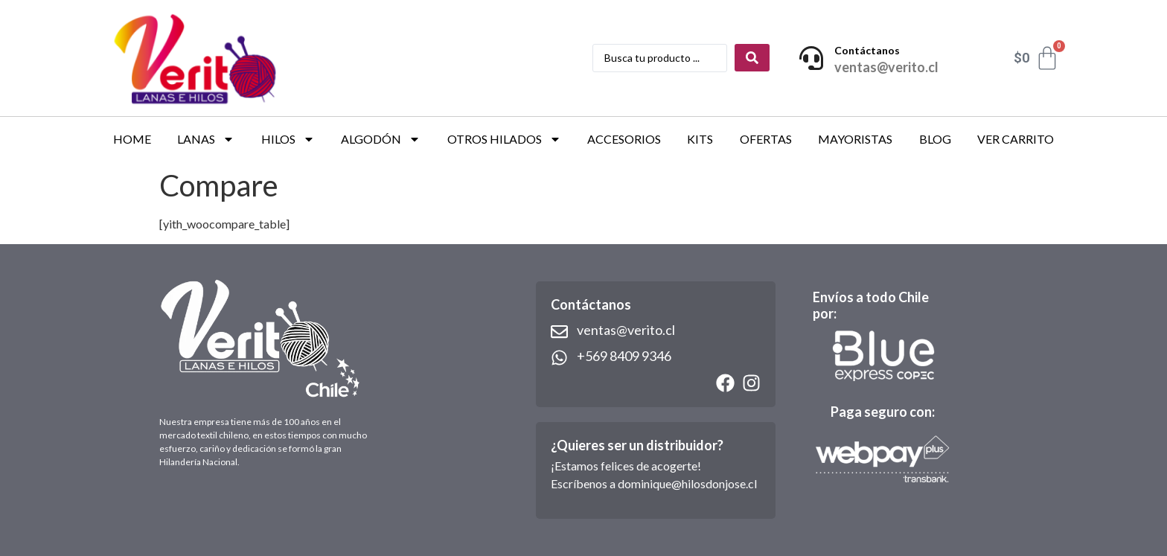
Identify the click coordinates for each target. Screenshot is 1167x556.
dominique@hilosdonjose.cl (687, 483)
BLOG (935, 139)
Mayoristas (855, 139)
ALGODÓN (381, 139)
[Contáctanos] (811, 58)
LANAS (205, 139)
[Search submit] (752, 57)
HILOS (288, 139)
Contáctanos (867, 50)
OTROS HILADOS (504, 139)
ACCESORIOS (624, 139)
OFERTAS (766, 139)
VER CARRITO (1015, 139)
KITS (700, 139)
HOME (132, 139)
